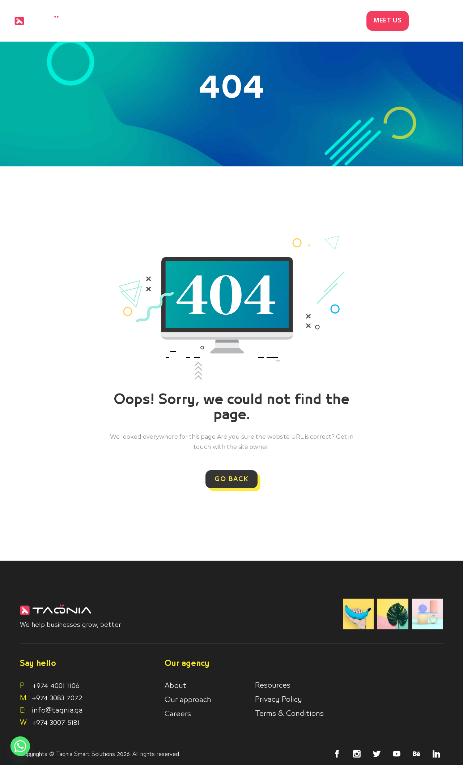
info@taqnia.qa (57, 710)
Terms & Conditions (289, 713)
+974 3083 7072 (57, 698)
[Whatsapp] (20, 746)
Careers (178, 714)
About (176, 686)
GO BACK (231, 479)
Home (188, 21)
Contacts (341, 21)
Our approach (188, 700)
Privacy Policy (278, 699)
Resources (272, 685)
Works (268, 21)
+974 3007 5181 (56, 722)
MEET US (388, 21)
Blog (302, 21)
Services (228, 21)
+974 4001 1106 (50, 686)
